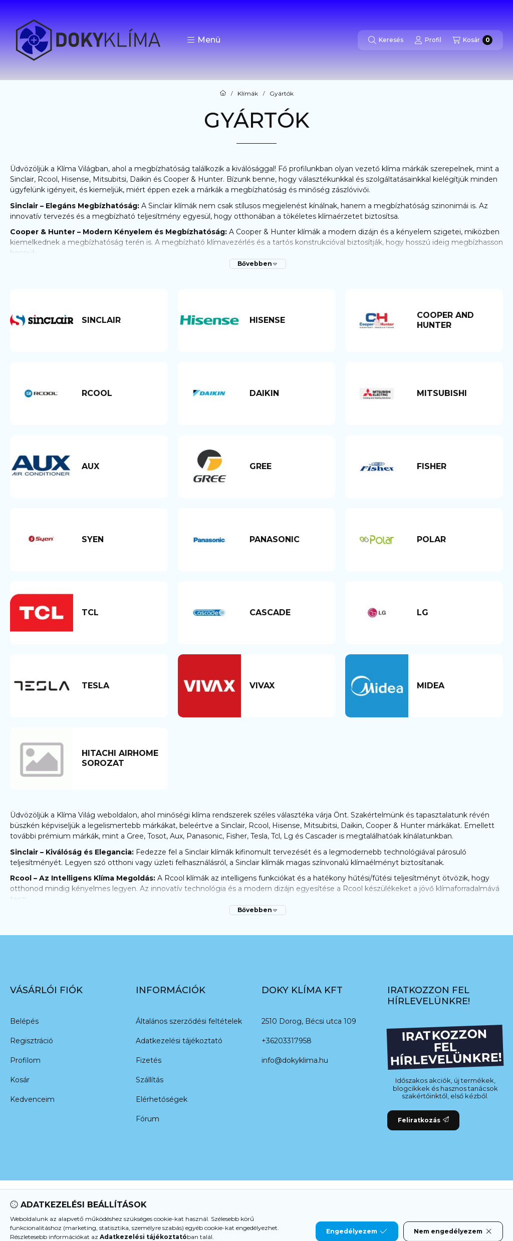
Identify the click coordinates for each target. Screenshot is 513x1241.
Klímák (247, 93)
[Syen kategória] (120, 540)
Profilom (25, 1060)
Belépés (24, 1021)
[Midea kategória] (455, 686)
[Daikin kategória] (288, 393)
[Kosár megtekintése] (472, 40)
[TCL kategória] (120, 613)
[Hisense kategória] (288, 320)
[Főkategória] (223, 93)
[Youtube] (266, 1200)
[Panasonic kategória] (288, 540)
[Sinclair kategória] (120, 320)
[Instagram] (287, 1200)
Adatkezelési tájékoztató (179, 1040)
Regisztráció (31, 1040)
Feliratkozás (423, 1120)
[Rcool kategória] (120, 393)
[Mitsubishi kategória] (455, 393)
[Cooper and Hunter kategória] (455, 320)
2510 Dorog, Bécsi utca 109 (309, 1021)
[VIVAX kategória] (288, 686)
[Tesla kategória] (120, 686)
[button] (203, 40)
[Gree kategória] (288, 467)
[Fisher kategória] (455, 467)
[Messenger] (226, 1200)
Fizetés (148, 1060)
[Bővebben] (257, 264)
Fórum (147, 1118)
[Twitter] (246, 1200)
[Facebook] (206, 1200)
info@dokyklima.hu (295, 1060)
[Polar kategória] (455, 540)
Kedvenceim (32, 1099)
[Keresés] (386, 40)
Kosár (20, 1079)
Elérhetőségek (161, 1099)
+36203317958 (287, 1040)
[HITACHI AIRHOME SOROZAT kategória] (120, 758)
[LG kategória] (455, 613)
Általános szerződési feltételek (189, 1021)
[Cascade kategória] (288, 613)
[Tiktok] (307, 1200)
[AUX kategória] (120, 467)
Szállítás (149, 1079)
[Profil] (428, 40)
